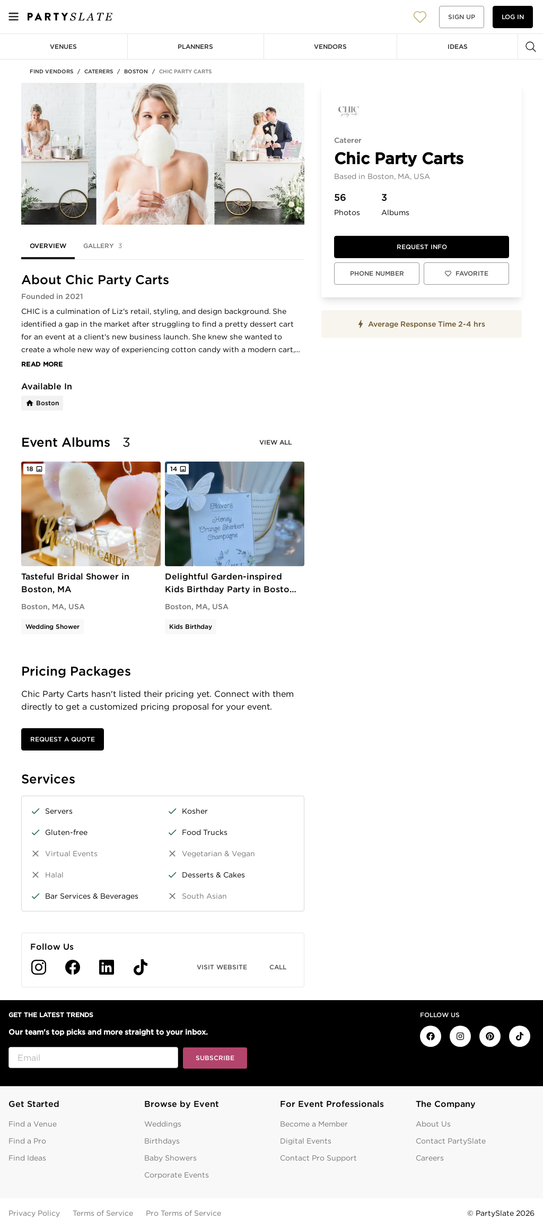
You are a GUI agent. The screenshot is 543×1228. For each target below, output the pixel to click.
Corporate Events (176, 1175)
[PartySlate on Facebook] (430, 1036)
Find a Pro (27, 1141)
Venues (63, 46)
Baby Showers (170, 1158)
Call (277, 967)
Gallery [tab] (102, 246)
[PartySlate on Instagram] (460, 1036)
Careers (430, 1158)
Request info (422, 247)
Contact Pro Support (318, 1158)
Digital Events (305, 1141)
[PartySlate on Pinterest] (490, 1036)
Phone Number (377, 273)
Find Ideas (27, 1158)
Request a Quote (62, 739)
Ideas (458, 46)
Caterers (98, 71)
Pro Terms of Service (183, 1213)
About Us (433, 1124)
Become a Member (314, 1124)
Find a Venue (32, 1124)
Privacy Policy (34, 1213)
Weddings (162, 1124)
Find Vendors (51, 71)
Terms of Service (103, 1213)
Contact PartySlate (451, 1141)
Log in (513, 17)
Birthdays (162, 1141)
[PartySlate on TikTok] (519, 1036)
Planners (195, 46)
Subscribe (215, 1058)
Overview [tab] (48, 246)
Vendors (330, 46)
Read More (42, 364)
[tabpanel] (162, 630)
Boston (136, 71)
